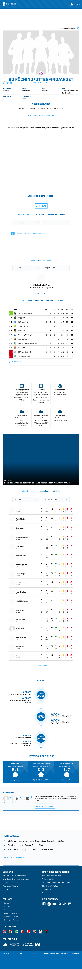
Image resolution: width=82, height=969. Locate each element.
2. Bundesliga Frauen (10, 920)
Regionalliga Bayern (10, 913)
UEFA (14, 953)
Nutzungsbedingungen (51, 953)
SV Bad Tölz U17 (22, 330)
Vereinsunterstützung (10, 886)
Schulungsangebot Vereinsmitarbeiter (56, 882)
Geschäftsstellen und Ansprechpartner (16, 879)
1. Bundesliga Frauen (10, 917)
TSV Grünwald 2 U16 (24, 356)
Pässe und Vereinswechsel (51, 876)
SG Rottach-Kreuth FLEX (25, 352)
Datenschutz (65, 953)
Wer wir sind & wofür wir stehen (14, 876)
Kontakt (5, 893)
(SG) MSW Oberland (23, 339)
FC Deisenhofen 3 (23, 322)
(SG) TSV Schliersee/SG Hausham (27, 343)
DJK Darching (21, 348)
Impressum (75, 953)
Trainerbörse (46, 889)
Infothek (6, 889)
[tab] (23, 215)
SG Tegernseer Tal (23, 326)
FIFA (20, 953)
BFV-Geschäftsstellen (50, 886)
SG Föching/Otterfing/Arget (26, 335)
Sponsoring (7, 882)
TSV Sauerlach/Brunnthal (25, 313)
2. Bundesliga (7, 906)
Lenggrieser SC (22, 318)
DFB (9, 953)
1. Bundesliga (7, 903)
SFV (4, 953)
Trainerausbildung (49, 879)
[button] (4, 82)
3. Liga (5, 910)
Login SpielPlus (48, 893)
